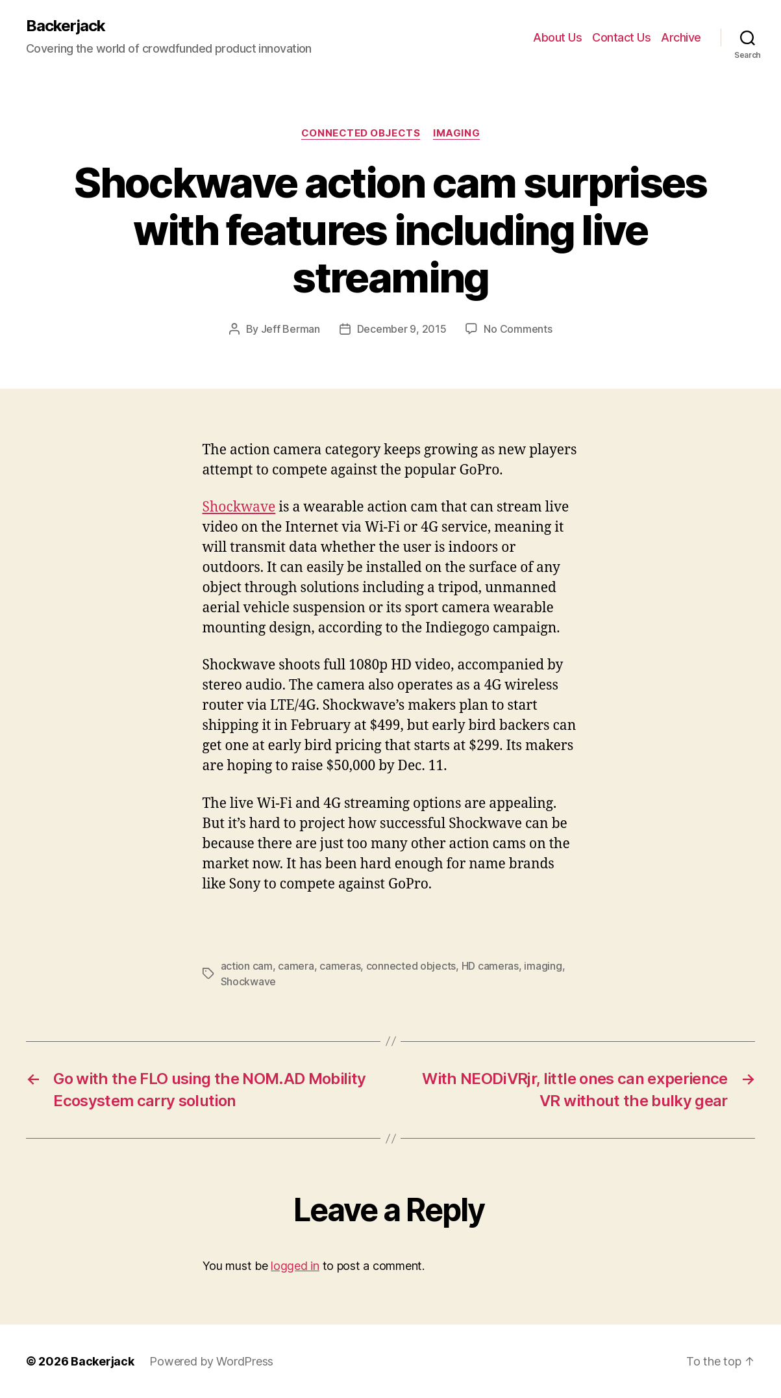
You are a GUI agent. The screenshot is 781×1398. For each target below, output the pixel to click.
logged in (295, 1266)
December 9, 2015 (402, 328)
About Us (557, 37)
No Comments (518, 328)
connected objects (411, 965)
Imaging (456, 133)
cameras (339, 965)
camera (296, 965)
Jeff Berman (290, 328)
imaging (543, 965)
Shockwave (239, 507)
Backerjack (65, 26)
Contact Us (621, 37)
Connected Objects (360, 133)
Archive (681, 37)
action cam (247, 965)
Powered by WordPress (211, 1361)
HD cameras (490, 965)
